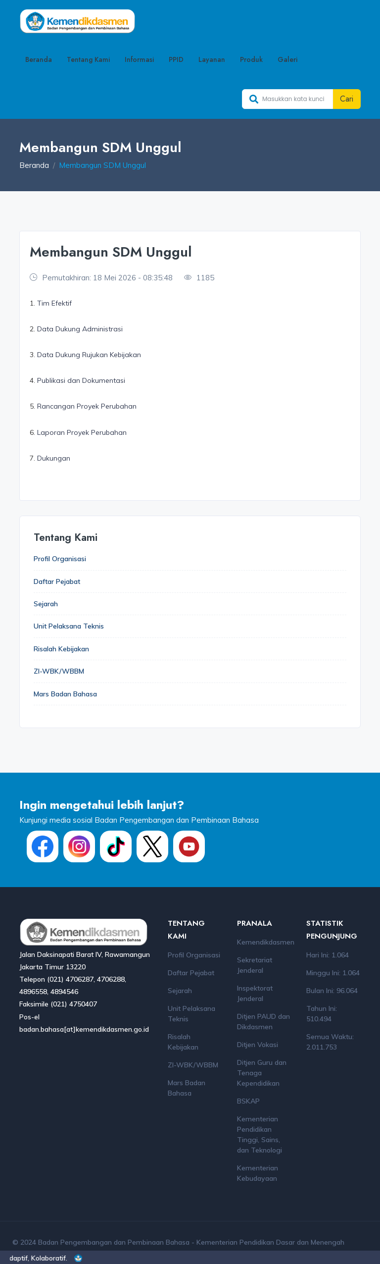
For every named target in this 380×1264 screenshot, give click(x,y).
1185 (199, 277)
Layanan (211, 59)
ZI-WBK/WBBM (59, 671)
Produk (251, 59)
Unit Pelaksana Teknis (69, 626)
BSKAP (248, 1101)
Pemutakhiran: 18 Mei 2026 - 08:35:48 (101, 277)
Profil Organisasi (60, 558)
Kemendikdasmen (265, 942)
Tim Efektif (54, 303)
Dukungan (53, 458)
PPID (176, 59)
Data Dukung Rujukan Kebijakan (89, 354)
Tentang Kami (88, 59)
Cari (346, 99)
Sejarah (46, 603)
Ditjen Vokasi (257, 1045)
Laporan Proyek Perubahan (82, 432)
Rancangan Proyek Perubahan (87, 406)
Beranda (38, 59)
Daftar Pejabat (57, 581)
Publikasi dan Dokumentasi (81, 380)
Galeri (287, 59)
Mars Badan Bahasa (65, 693)
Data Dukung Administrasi (80, 328)
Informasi (139, 59)
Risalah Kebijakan (61, 648)
